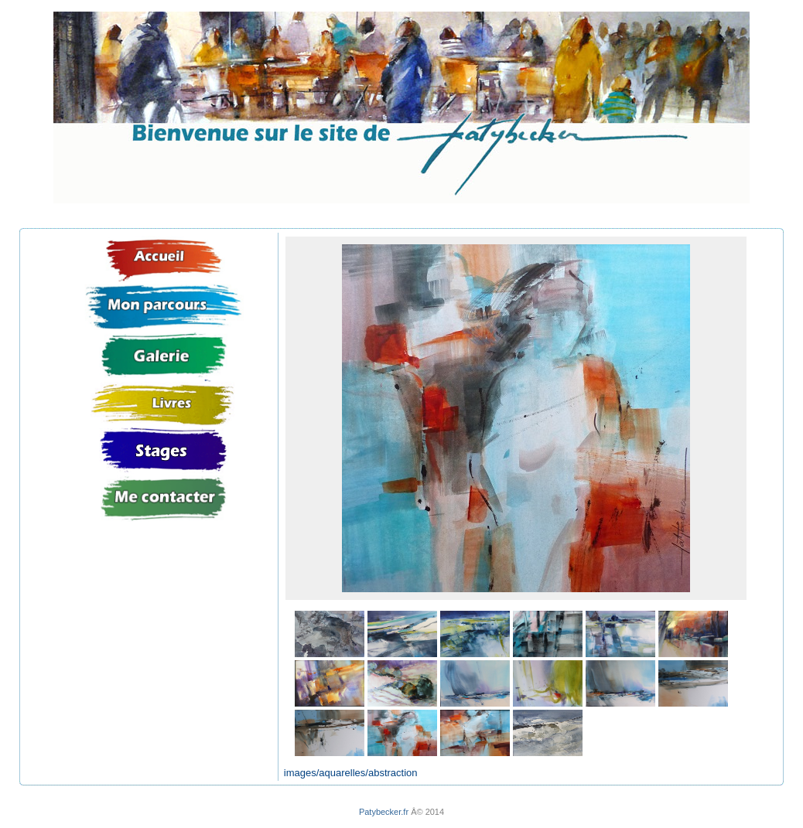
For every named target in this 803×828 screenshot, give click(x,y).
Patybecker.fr (383, 811)
